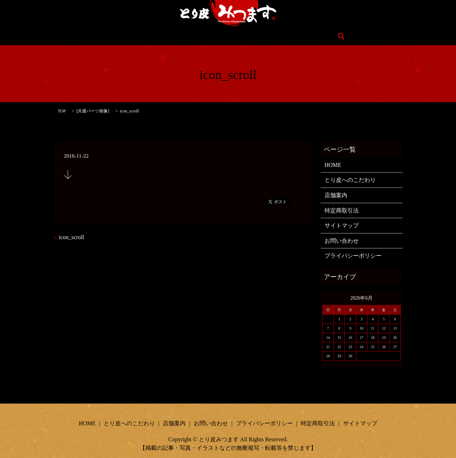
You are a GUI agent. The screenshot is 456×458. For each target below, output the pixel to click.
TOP (62, 111)
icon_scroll (71, 237)
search (317, 36)
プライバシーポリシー (353, 256)
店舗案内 (239, 36)
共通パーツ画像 (93, 111)
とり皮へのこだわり (188, 36)
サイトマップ (342, 225)
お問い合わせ (282, 36)
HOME (141, 36)
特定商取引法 (342, 210)
